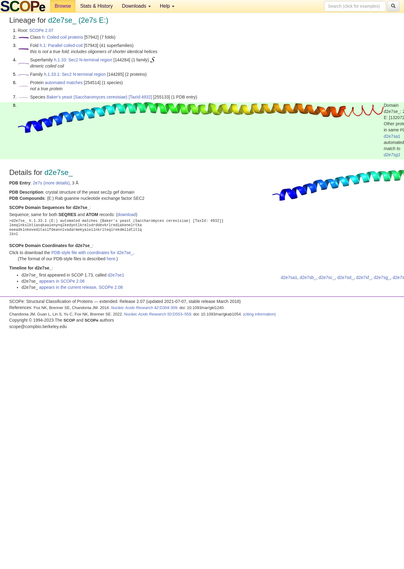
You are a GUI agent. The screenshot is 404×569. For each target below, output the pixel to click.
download (127, 214)
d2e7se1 (116, 275)
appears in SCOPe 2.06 (62, 281)
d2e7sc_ (327, 277)
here (111, 258)
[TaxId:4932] (140, 97)
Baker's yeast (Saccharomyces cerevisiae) (87, 97)
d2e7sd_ (345, 277)
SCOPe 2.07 (41, 30)
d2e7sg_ (382, 277)
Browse (63, 6)
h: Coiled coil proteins (62, 37)
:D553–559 (157, 314)
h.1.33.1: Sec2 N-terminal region (75, 74)
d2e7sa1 (392, 136)
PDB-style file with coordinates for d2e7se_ (92, 252)
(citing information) (259, 314)
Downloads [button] (136, 6)
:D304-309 (144, 307)
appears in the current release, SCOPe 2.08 (81, 287)
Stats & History (96, 6)
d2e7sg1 (392, 154)
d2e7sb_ (308, 277)
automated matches (64, 82)
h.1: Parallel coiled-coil (61, 45)
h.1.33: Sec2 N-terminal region (83, 59)
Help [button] (167, 6)
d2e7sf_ (363, 277)
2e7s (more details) (51, 182)
